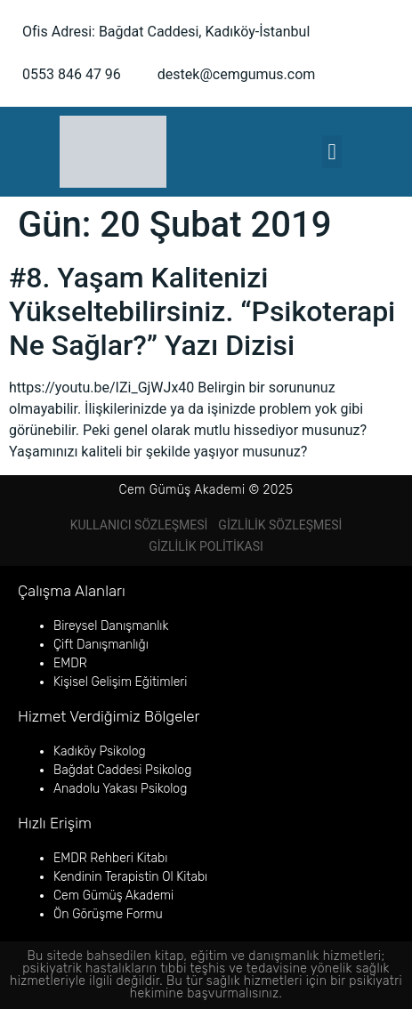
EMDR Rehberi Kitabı (110, 858)
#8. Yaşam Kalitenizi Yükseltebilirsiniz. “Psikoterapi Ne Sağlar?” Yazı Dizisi (202, 312)
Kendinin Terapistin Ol (113, 876)
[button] (332, 152)
